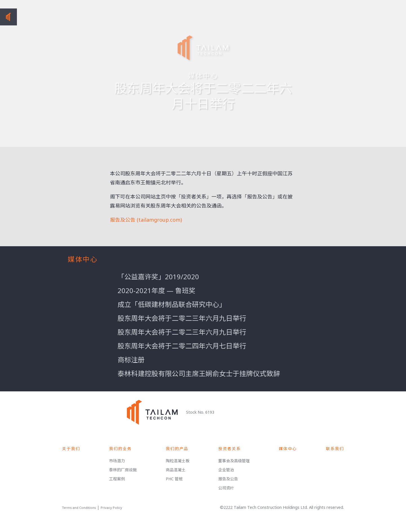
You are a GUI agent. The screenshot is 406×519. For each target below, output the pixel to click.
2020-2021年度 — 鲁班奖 (156, 290)
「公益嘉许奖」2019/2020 (158, 276)
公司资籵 (226, 487)
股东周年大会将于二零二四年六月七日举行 (182, 345)
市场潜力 (117, 460)
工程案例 (117, 478)
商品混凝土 (176, 469)
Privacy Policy (111, 507)
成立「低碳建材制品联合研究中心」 (172, 304)
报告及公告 (228, 478)
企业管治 (226, 469)
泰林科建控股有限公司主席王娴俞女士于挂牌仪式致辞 (199, 373)
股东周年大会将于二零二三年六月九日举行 (182, 318)
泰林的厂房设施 (123, 469)
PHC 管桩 (174, 478)
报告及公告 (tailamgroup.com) (146, 219)
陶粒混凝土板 (177, 460)
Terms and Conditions (79, 507)
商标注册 (131, 359)
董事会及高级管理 (234, 460)
